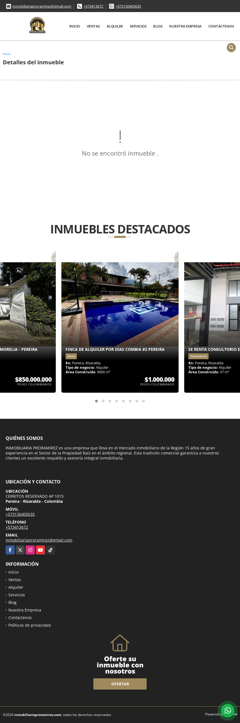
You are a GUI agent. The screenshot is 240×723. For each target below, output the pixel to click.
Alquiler (115, 26)
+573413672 (93, 6)
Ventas (93, 26)
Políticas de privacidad (29, 625)
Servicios (138, 26)
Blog (157, 26)
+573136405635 (128, 6)
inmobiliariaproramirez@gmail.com (42, 6)
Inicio (74, 26)
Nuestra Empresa (185, 26)
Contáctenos (221, 26)
